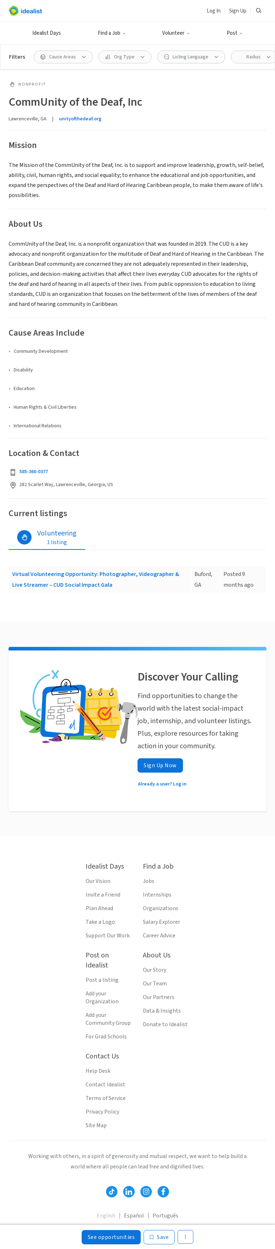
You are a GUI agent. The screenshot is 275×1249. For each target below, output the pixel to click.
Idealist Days (46, 33)
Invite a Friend (103, 895)
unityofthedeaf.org (80, 118)
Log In (214, 11)
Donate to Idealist (165, 1024)
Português (165, 1216)
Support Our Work (108, 936)
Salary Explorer (161, 922)
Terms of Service (106, 1098)
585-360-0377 (33, 471)
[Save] (159, 1237)
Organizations (160, 908)
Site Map (96, 1125)
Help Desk (98, 1071)
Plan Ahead (99, 908)
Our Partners (158, 997)
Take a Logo (100, 922)
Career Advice (159, 936)
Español (134, 1216)
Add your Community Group (108, 1019)
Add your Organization (102, 997)
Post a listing (102, 980)
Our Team (155, 984)
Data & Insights (162, 1011)
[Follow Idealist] (111, 1191)
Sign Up (237, 11)
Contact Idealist (105, 1085)
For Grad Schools (106, 1037)
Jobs (148, 881)
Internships (157, 895)
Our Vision (98, 881)
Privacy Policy (102, 1112)
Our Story (154, 970)
